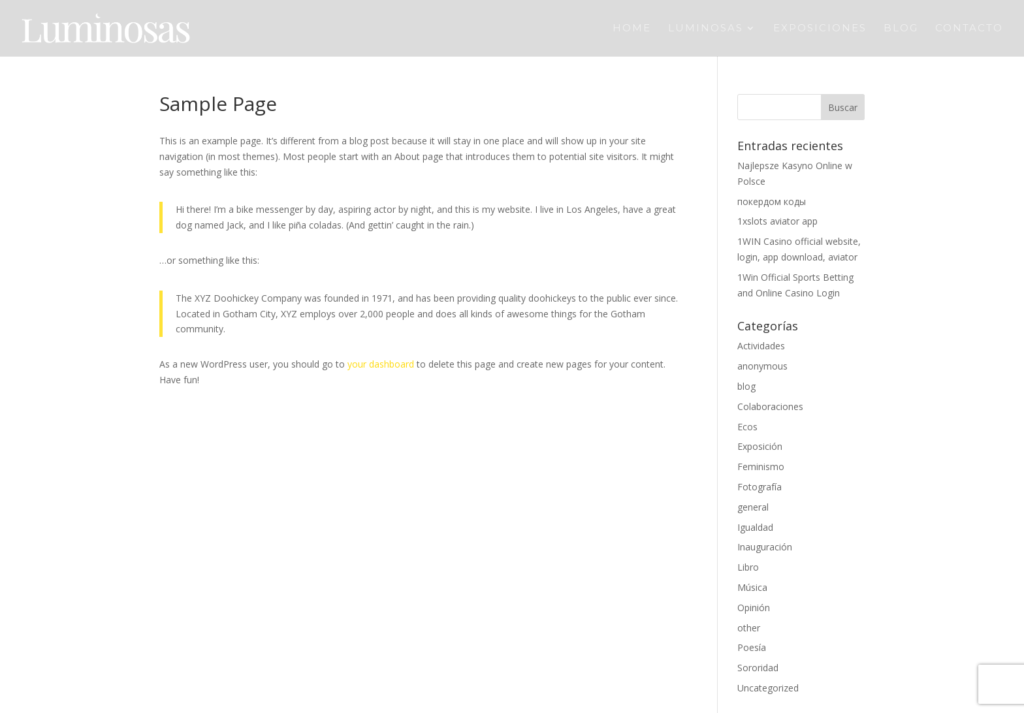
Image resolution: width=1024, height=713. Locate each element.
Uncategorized (768, 688)
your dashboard (380, 364)
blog (746, 386)
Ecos (747, 426)
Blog (901, 29)
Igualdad (755, 527)
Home (632, 29)
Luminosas (705, 29)
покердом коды (771, 201)
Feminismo (760, 466)
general (753, 507)
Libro (748, 567)
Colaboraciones (770, 406)
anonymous (762, 366)
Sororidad (757, 667)
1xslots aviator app (777, 221)
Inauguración (764, 547)
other (748, 628)
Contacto (969, 29)
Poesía (751, 647)
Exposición (759, 446)
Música (752, 587)
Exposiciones (820, 29)
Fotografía (759, 487)
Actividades (761, 346)
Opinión (753, 607)
